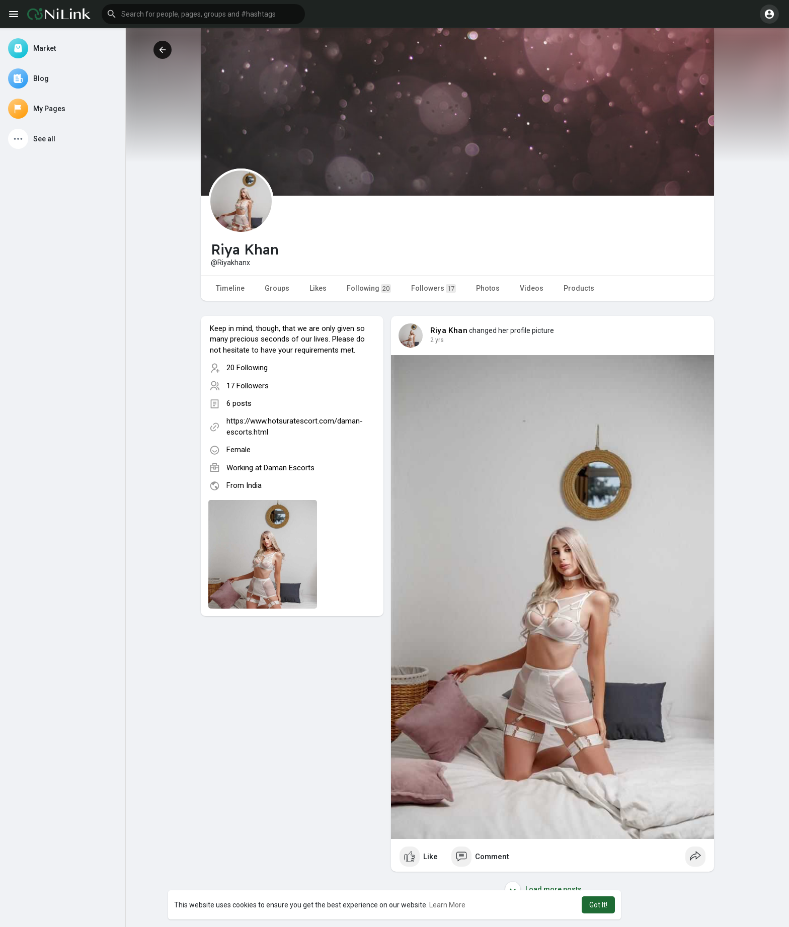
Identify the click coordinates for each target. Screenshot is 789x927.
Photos (488, 288)
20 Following (247, 367)
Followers (433, 288)
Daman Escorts (289, 467)
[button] (203, 14)
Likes (318, 288)
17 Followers (247, 385)
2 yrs (437, 340)
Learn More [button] (447, 905)
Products (579, 288)
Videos (531, 288)
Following (369, 288)
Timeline (230, 288)
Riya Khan (448, 330)
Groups (277, 288)
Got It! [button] (598, 905)
